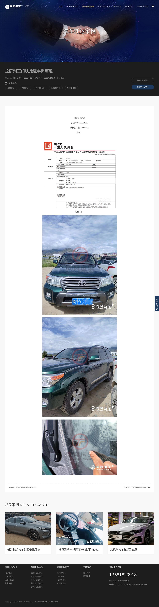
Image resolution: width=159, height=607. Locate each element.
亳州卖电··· (61, 573)
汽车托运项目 (72, 6)
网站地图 (86, 576)
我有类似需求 (143, 80)
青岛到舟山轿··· (37, 587)
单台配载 (8, 583)
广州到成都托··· (37, 580)
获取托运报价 (143, 87)
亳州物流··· (61, 583)
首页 (61, 6)
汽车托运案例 (88, 6)
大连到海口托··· (37, 573)
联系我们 (129, 6)
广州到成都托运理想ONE (140, 488)
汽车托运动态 (104, 6)
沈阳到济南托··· (37, 576)
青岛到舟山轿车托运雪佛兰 (26, 488)
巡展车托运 (9, 580)
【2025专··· (61, 580)
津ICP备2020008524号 (50, 602)
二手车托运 (9, 576)
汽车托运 (8, 573)
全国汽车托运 (143, 6)
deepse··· (60, 576)
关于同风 (117, 6)
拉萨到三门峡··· (37, 583)
